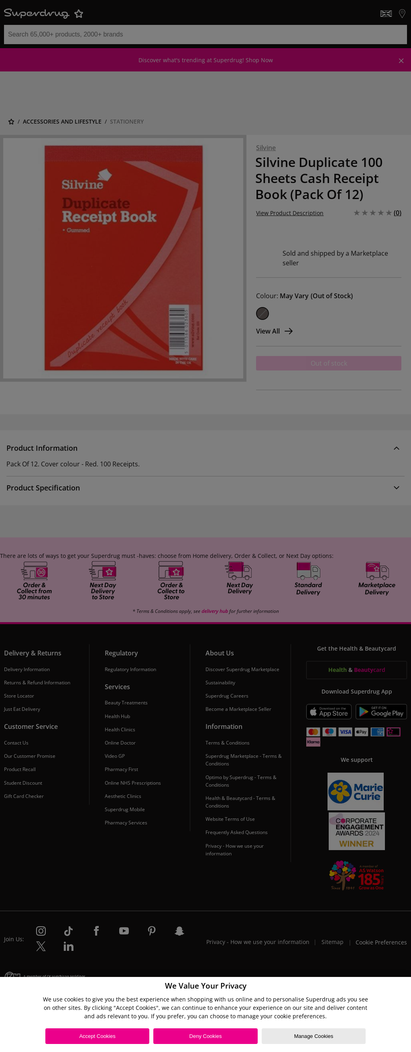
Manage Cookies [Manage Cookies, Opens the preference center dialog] (314, 1036)
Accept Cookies (97, 1036)
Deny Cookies (205, 1036)
